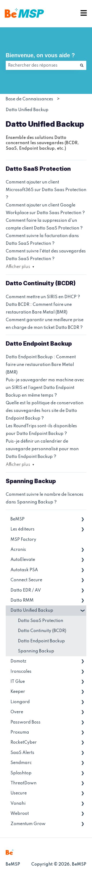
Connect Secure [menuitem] (26, 580)
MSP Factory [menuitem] (23, 539)
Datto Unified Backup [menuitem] (31, 610)
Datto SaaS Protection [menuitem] (40, 621)
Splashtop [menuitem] (20, 773)
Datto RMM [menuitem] (22, 600)
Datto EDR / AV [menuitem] (25, 590)
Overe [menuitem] (16, 712)
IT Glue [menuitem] (17, 681)
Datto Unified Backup (27, 110)
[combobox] (41, 65)
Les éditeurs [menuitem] (22, 529)
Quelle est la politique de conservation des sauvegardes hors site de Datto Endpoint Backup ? (44, 411)
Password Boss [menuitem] (25, 722)
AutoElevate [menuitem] (22, 560)
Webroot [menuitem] (19, 813)
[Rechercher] (81, 65)
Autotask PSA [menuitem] (24, 570)
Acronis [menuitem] (18, 550)
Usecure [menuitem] (18, 793)
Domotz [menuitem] (18, 661)
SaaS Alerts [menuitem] (22, 753)
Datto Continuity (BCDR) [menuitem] (42, 631)
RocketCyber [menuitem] (23, 742)
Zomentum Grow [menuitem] (28, 824)
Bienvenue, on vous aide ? (40, 55)
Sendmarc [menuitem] (21, 763)
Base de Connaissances (29, 99)
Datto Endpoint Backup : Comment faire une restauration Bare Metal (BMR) (41, 365)
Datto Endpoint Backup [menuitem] (41, 641)
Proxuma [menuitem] (19, 732)
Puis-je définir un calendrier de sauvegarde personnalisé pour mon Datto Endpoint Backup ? (42, 449)
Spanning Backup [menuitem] (36, 651)
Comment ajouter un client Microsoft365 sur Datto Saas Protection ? (46, 190)
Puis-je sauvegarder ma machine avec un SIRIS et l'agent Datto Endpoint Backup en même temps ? (45, 388)
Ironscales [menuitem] (20, 671)
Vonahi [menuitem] (18, 803)
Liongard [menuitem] (20, 702)
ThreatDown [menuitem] (23, 783)
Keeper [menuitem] (17, 692)
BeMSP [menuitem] (17, 519)
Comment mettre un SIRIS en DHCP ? (43, 297)
